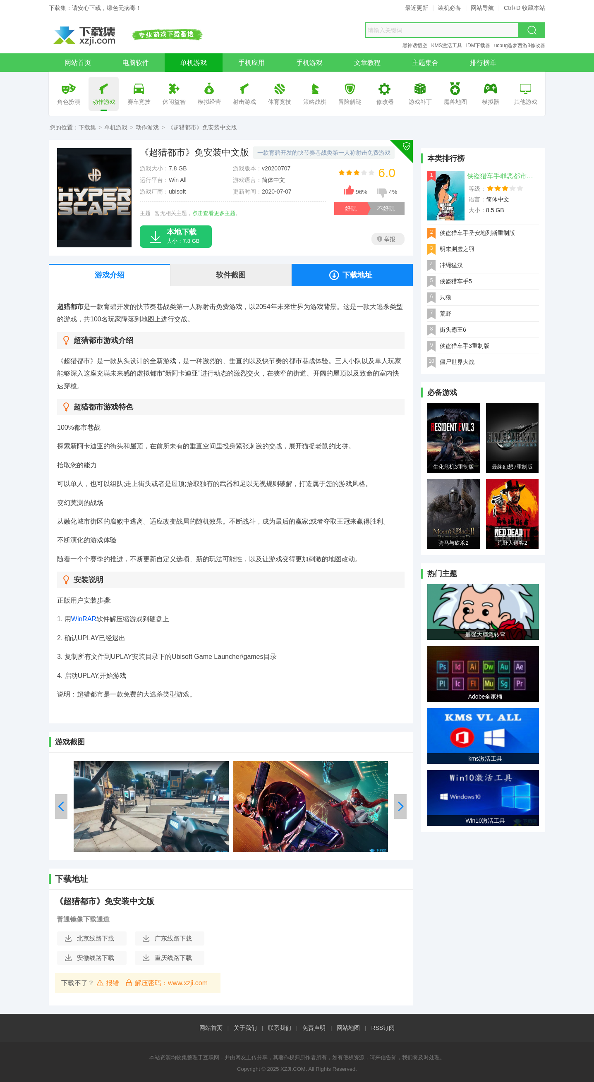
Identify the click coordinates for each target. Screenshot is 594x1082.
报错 (107, 982)
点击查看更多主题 (213, 213)
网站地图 (348, 1028)
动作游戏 (147, 127)
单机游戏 (115, 127)
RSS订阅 (383, 1028)
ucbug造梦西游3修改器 (519, 45)
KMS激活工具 (446, 45)
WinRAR (83, 618)
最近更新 (416, 8)
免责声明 (314, 1028)
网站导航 (482, 8)
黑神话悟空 (414, 45)
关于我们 (245, 1028)
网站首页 (211, 1028)
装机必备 (449, 8)
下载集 (87, 127)
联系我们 (279, 1028)
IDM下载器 (478, 45)
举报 (386, 239)
